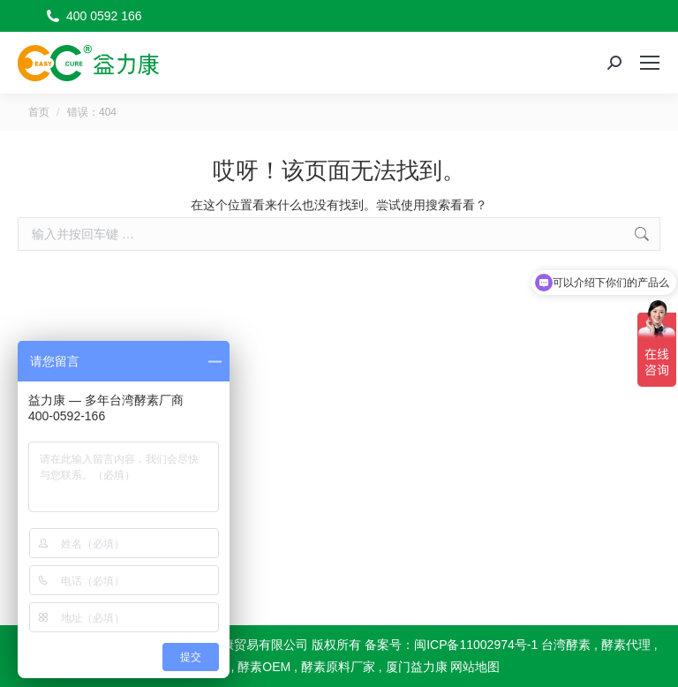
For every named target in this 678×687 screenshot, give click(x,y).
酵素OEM (263, 667)
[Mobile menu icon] (649, 62)
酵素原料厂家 (338, 667)
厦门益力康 (417, 667)
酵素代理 (626, 645)
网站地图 (475, 667)
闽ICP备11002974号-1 (476, 645)
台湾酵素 (566, 645)
